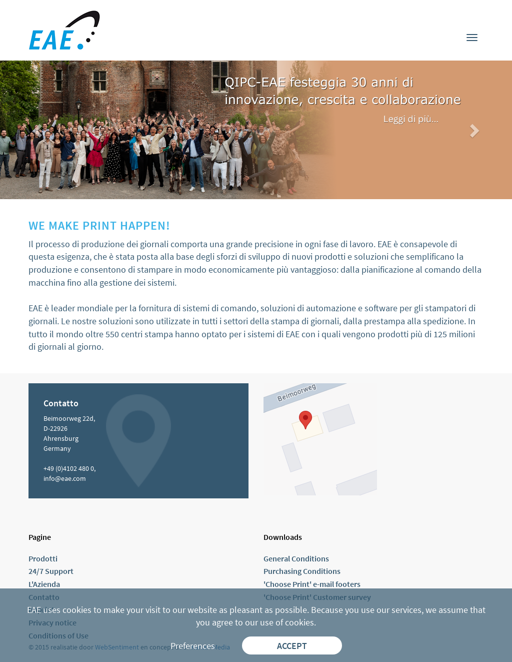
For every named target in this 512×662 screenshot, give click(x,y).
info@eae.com (65, 478)
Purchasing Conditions (302, 571)
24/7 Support (51, 571)
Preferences (192, 645)
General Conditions (296, 558)
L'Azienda (44, 584)
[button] (38, 130)
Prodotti (43, 558)
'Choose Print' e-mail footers (312, 584)
